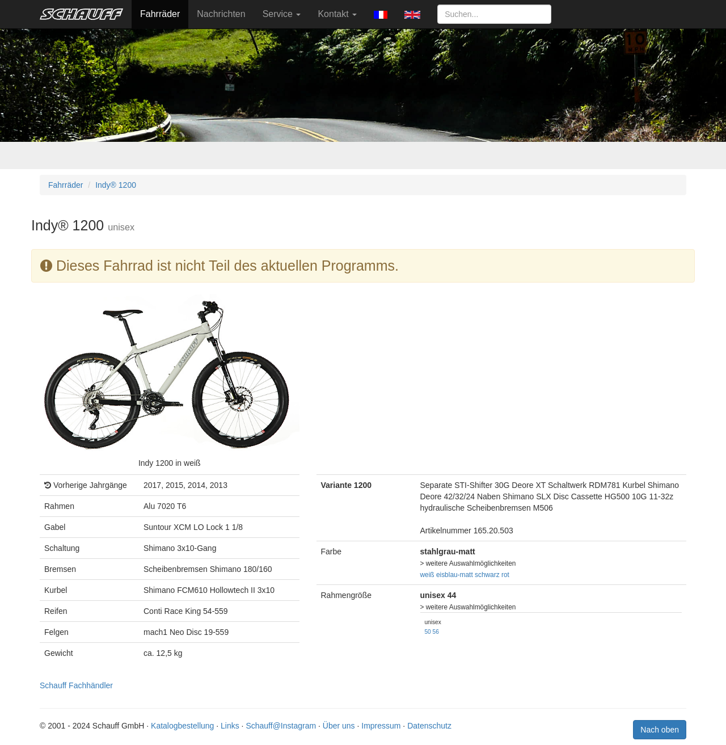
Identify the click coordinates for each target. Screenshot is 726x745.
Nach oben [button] (659, 729)
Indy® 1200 (115, 185)
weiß (427, 575)
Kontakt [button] (337, 14)
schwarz (487, 575)
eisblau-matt (454, 575)
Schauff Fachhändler (76, 685)
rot (505, 575)
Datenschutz (429, 725)
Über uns (339, 725)
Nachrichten (221, 14)
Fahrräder (160, 14)
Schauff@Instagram (281, 725)
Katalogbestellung (182, 725)
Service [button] (282, 14)
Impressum (380, 725)
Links (230, 725)
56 (436, 632)
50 (428, 632)
